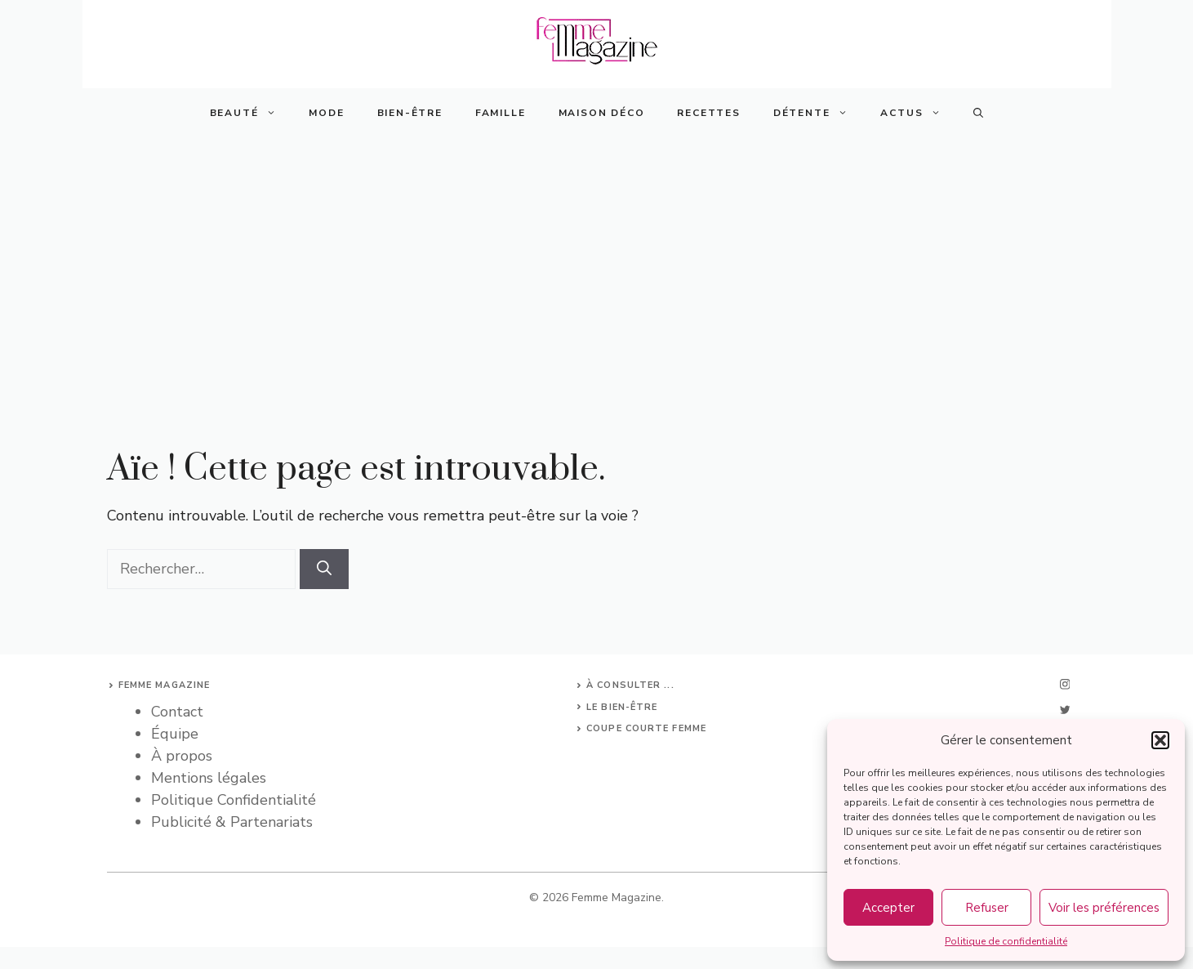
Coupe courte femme (646, 728)
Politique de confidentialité (1006, 941)
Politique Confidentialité (233, 800)
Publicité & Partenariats (232, 822)
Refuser (986, 908)
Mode (326, 112)
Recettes (708, 112)
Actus (918, 112)
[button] (1160, 740)
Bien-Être (410, 112)
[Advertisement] (597, 259)
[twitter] (1064, 709)
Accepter (888, 908)
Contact (177, 711)
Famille (500, 112)
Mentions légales (208, 778)
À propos (181, 756)
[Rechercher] (324, 569)
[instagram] (1064, 684)
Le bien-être (621, 707)
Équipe (174, 733)
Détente (819, 112)
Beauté (251, 112)
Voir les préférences (1104, 908)
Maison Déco (602, 112)
